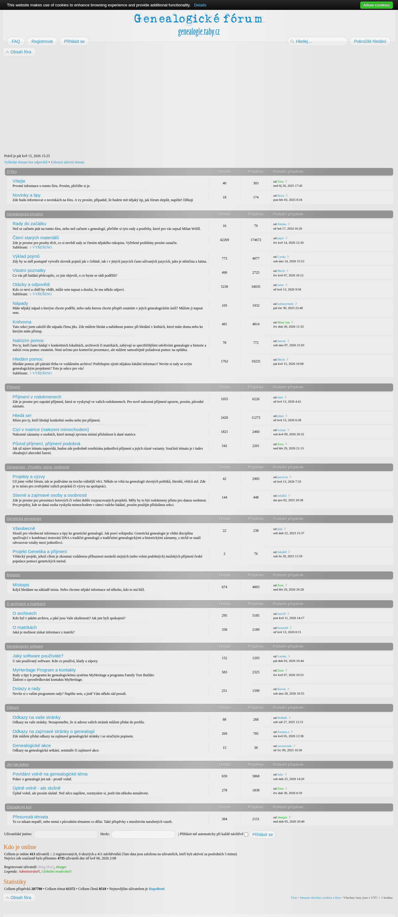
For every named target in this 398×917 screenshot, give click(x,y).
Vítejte (19, 180)
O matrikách (25, 627)
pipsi (280, 238)
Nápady (20, 303)
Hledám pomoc (28, 359)
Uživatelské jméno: (18, 834)
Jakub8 (282, 552)
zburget (282, 817)
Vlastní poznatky (29, 270)
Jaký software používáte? (38, 655)
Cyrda (281, 256)
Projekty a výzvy (29, 476)
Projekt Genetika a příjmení (40, 551)
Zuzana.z (283, 732)
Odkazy (13, 708)
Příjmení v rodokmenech (37, 396)
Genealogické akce (32, 745)
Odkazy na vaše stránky (37, 717)
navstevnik (284, 746)
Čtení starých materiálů (36, 237)
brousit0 (282, 628)
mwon (281, 341)
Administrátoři (29, 871)
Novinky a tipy (26, 195)
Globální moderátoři (57, 871)
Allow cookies (376, 5)
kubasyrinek (285, 303)
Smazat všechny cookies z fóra (320, 897)
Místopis (13, 575)
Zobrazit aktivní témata (67, 162)
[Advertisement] (183, 105)
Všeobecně (24, 528)
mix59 (281, 613)
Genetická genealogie (24, 519)
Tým (294, 897)
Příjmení (13, 387)
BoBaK (282, 717)
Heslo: (105, 834)
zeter (280, 285)
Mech (281, 270)
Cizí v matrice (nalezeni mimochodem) (51, 429)
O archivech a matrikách (26, 604)
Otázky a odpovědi (31, 284)
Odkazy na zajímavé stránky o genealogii (53, 731)
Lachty (282, 656)
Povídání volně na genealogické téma (50, 773)
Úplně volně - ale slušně (37, 787)
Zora (280, 181)
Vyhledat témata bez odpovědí (26, 162)
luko (280, 774)
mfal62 (282, 495)
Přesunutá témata (30, 816)
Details (200, 5)
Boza (280, 195)
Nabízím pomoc (28, 340)
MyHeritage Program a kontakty (44, 669)
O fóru (12, 172)
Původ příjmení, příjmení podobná (46, 443)
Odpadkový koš (19, 807)
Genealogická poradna (25, 214)
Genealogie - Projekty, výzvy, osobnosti (38, 467)
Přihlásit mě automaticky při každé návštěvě (214, 834)
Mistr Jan (283, 322)
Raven (281, 689)
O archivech (25, 613)
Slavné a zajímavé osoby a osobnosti (50, 495)
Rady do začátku (29, 223)
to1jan (281, 430)
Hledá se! (22, 415)
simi (280, 397)
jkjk (279, 529)
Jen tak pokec (18, 765)
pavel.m (282, 477)
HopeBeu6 (157, 889)
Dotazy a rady (26, 688)
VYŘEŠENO (42, 247)
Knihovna (22, 321)
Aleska (282, 224)
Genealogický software (25, 647)
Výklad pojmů (26, 256)
